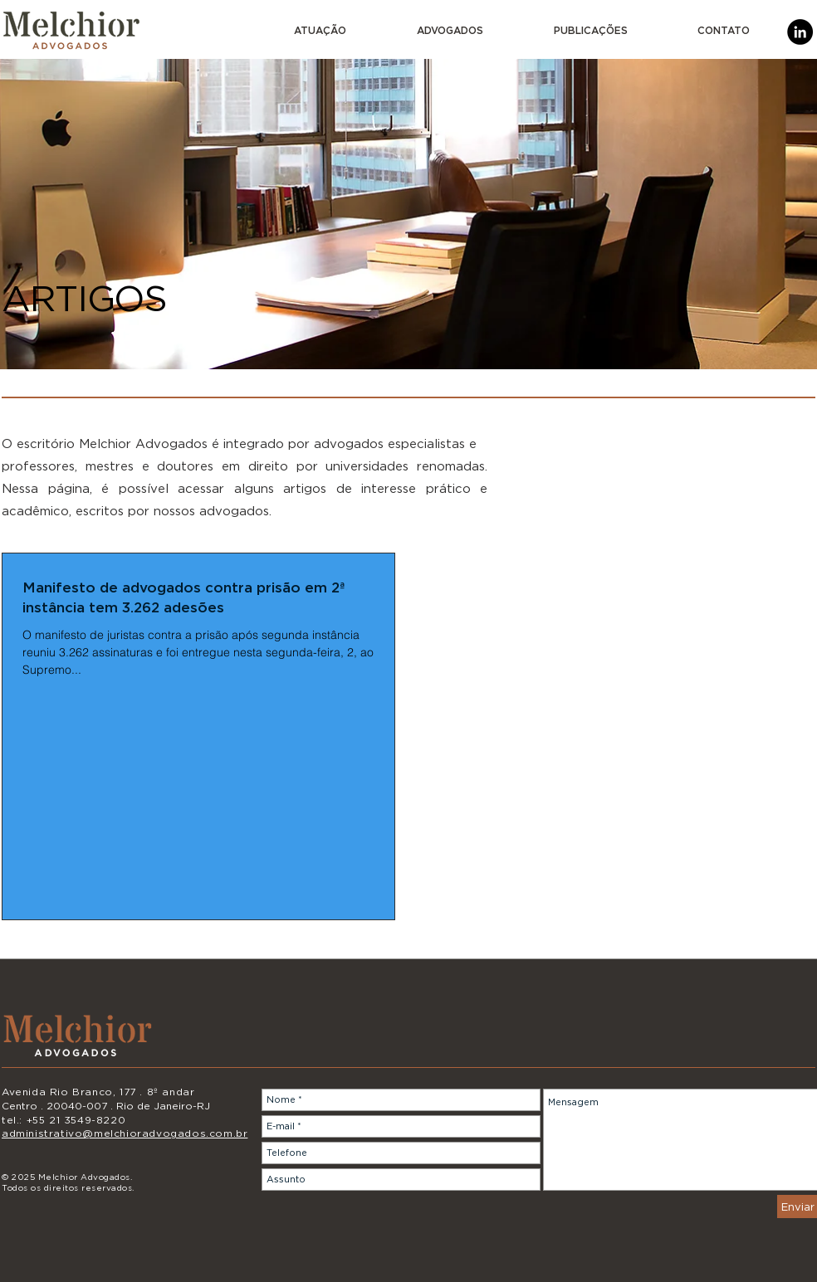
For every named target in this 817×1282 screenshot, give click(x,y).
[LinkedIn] (800, 32)
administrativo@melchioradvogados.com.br (124, 1133)
